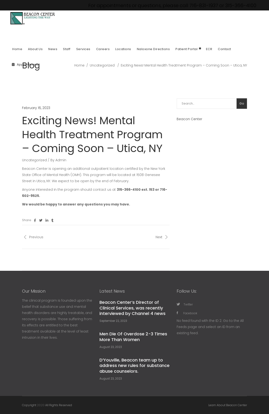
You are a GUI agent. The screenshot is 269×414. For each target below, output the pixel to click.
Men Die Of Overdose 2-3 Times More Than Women (133, 336)
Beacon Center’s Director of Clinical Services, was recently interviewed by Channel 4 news (132, 307)
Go (241, 103)
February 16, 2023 (36, 107)
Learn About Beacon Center (227, 405)
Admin (60, 160)
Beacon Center (189, 119)
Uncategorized (102, 65)
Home (79, 65)
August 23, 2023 (110, 347)
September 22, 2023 (113, 321)
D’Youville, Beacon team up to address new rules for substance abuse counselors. (134, 365)
